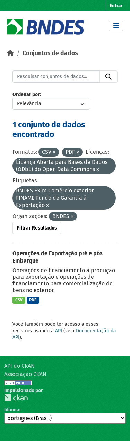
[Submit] (108, 76)
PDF (32, 300)
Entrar (116, 5)
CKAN (16, 397)
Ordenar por (26, 95)
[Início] (10, 53)
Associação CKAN (25, 374)
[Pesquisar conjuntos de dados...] (56, 76)
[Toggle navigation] (116, 26)
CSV (19, 300)
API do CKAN (19, 366)
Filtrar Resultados (37, 228)
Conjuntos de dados (50, 53)
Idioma (11, 410)
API (58, 331)
